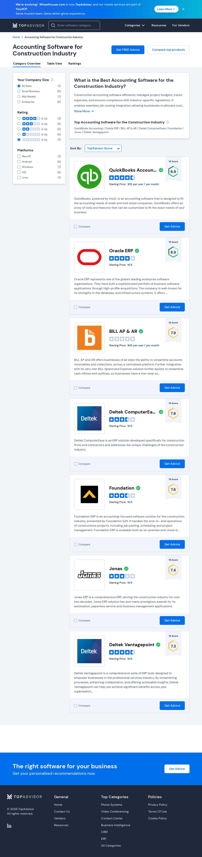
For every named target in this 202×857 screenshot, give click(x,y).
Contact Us (62, 811)
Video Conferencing (115, 811)
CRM (104, 832)
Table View (54, 63)
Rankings (74, 63)
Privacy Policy (157, 805)
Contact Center (112, 818)
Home (58, 805)
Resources (61, 825)
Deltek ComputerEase (133, 412)
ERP (103, 839)
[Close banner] (183, 9)
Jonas (115, 568)
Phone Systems (111, 805)
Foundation (121, 488)
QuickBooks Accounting (133, 170)
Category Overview (26, 63)
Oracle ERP (121, 251)
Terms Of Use (157, 811)
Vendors (60, 818)
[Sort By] (103, 148)
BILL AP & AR (123, 331)
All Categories (111, 846)
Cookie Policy (157, 818)
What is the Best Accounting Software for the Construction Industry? (123, 83)
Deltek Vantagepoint (131, 645)
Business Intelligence (115, 825)
